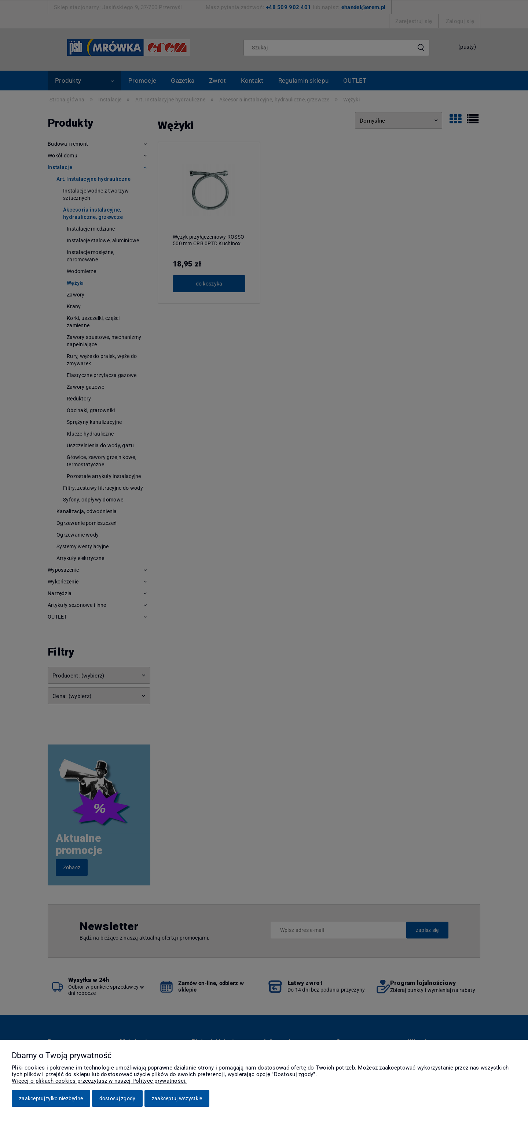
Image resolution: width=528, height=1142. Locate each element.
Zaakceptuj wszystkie (177, 1098)
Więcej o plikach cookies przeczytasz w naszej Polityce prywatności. (99, 1081)
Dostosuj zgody (117, 1098)
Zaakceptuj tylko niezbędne (51, 1098)
